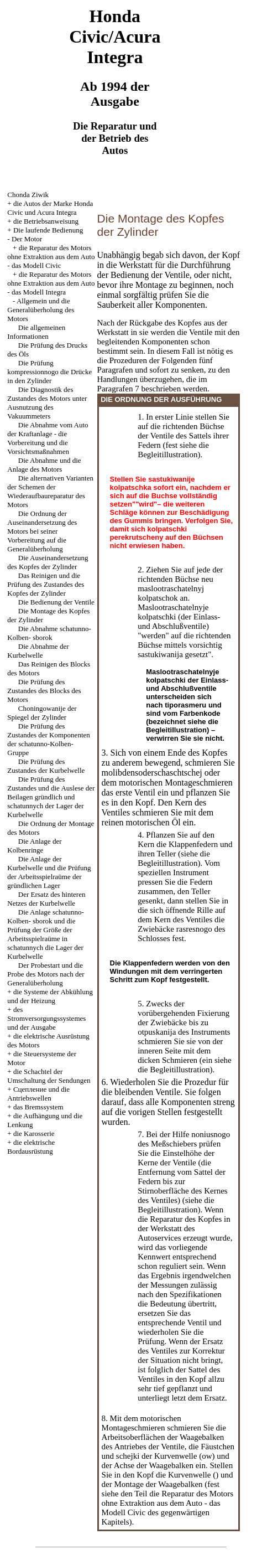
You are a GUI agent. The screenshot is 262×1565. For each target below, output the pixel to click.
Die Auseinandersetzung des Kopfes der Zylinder (47, 562)
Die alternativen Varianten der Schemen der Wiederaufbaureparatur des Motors (50, 491)
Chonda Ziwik (28, 194)
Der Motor (27, 239)
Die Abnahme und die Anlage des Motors (44, 464)
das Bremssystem (38, 1107)
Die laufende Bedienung (48, 230)
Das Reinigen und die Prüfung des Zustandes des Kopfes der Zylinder (45, 584)
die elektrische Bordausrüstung (31, 1146)
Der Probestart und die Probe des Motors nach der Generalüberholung (45, 974)
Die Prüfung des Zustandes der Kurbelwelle (46, 765)
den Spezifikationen (188, 1294)
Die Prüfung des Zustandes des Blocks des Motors (44, 691)
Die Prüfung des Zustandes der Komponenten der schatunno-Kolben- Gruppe (48, 739)
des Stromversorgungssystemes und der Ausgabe (46, 1018)
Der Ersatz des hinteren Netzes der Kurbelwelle (46, 898)
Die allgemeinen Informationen (36, 331)
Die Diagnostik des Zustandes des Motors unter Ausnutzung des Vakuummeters (47, 402)
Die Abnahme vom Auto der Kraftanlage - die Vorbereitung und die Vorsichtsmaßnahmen (47, 438)
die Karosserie (34, 1133)
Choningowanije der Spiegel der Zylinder (41, 712)
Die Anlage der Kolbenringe (34, 845)
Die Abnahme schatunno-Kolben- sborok (49, 633)
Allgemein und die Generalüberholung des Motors (40, 310)
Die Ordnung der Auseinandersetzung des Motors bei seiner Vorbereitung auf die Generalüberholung (42, 531)
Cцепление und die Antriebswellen (38, 1093)
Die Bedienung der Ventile (56, 602)
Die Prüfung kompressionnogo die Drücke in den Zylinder (49, 372)
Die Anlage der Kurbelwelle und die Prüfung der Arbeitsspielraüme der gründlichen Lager (49, 872)
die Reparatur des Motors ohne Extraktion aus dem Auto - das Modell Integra (51, 283)
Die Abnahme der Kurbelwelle (38, 650)
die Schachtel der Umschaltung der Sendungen (48, 1075)
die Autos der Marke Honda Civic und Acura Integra (50, 207)
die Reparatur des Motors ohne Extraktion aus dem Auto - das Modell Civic (51, 257)
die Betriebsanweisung (45, 221)
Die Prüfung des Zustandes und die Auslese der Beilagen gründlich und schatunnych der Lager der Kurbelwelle (51, 797)
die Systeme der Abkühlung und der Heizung (50, 996)
